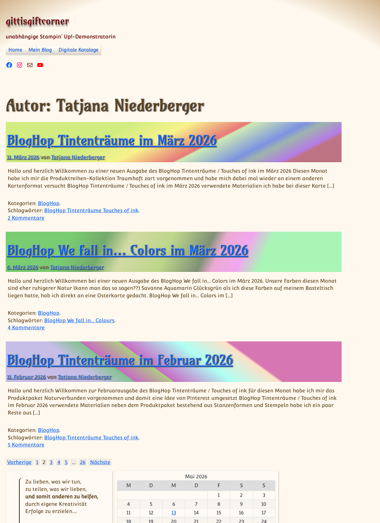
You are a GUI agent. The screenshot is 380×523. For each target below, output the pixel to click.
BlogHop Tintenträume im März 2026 (111, 140)
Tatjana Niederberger (78, 157)
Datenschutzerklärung (124, 505)
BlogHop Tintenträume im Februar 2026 (120, 374)
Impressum (74, 505)
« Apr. (324, 254)
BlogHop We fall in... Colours (79, 335)
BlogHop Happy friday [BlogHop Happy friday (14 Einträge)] (315, 310)
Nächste (100, 477)
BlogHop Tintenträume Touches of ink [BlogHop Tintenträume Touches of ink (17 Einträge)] (313, 361)
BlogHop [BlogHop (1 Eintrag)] (291, 273)
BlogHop (48, 210)
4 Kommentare (26, 342)
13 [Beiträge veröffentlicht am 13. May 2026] (315, 223)
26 (82, 477)
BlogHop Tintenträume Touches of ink (91, 218)
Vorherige (19, 477)
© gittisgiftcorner (30, 500)
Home (15, 50)
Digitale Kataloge (78, 50)
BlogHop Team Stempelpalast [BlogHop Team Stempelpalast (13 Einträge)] (311, 333)
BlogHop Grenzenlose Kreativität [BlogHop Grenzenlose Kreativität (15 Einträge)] (325, 288)
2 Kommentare (26, 225)
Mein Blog (40, 50)
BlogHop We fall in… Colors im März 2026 (127, 257)
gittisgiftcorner (37, 21)
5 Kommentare (26, 460)
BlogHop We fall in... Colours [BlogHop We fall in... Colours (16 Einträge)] (325, 390)
